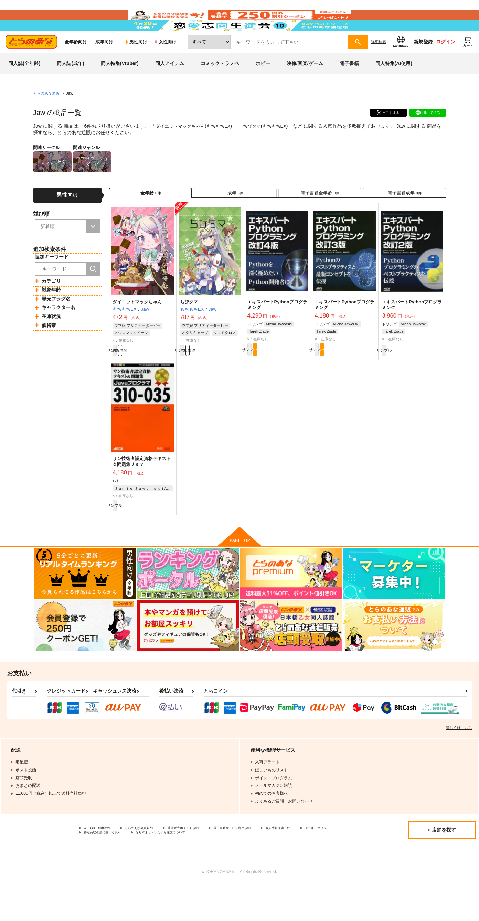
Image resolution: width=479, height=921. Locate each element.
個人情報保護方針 (100, 868)
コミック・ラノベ (220, 84)
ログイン (445, 62)
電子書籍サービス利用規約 (266, 862)
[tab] (235, 216)
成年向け (104, 62)
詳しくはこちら (459, 762)
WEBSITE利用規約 (101, 862)
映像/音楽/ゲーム (305, 84)
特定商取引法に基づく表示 (204, 868)
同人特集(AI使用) (393, 84)
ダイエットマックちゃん (182, 146)
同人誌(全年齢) (24, 84)
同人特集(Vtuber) (120, 84)
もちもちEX (223, 146)
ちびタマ (258, 146)
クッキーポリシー (147, 868)
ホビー (263, 84)
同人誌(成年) (70, 84)
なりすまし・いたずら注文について (277, 868)
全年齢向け (76, 62)
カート (292, 378)
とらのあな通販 (47, 113)
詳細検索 (378, 62)
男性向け (135, 62)
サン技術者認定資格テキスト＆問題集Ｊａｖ (142, 491)
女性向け (165, 62)
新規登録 (423, 62)
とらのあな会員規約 (152, 862)
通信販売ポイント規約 (206, 862)
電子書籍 (349, 84)
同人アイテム (169, 84)
